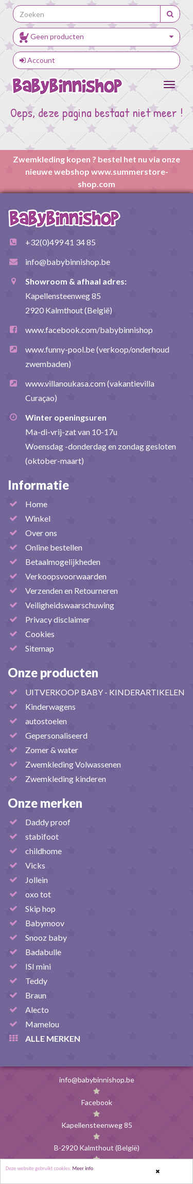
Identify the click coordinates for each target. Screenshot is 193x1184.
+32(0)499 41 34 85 (60, 242)
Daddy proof (48, 822)
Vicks (35, 865)
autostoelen (46, 721)
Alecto (37, 1009)
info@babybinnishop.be (67, 261)
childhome (43, 851)
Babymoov (44, 923)
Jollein (36, 880)
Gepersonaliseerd (56, 735)
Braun (35, 995)
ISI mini (38, 966)
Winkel (37, 518)
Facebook (96, 1102)
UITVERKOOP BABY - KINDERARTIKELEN (105, 692)
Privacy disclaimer (57, 619)
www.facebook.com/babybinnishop (89, 330)
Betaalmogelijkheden (62, 561)
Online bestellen (53, 547)
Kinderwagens (50, 706)
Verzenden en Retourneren (71, 590)
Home (36, 504)
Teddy (36, 981)
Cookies (40, 634)
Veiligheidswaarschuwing (69, 605)
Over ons (41, 533)
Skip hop (40, 908)
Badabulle (43, 952)
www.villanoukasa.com (65, 383)
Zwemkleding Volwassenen (73, 764)
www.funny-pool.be (60, 349)
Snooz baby (46, 937)
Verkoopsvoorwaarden (66, 576)
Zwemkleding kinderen (65, 778)
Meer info (83, 1168)
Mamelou (42, 1024)
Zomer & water (51, 750)
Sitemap (39, 648)
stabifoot (42, 836)
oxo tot (38, 894)
